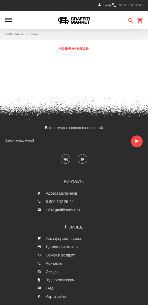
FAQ (49, 288)
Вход (107, 5)
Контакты (54, 264)
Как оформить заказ (63, 239)
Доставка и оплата (62, 247)
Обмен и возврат (60, 255)
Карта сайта (56, 297)
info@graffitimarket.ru (63, 210)
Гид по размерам (60, 280)
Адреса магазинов (61, 193)
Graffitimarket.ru (14, 34)
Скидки (52, 272)
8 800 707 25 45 (131, 5)
